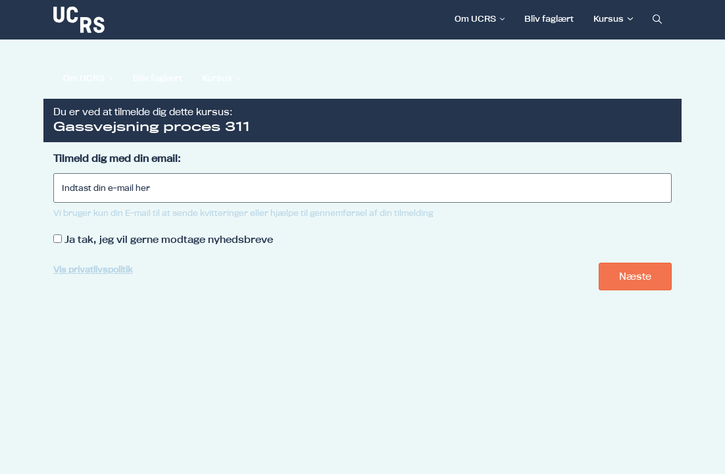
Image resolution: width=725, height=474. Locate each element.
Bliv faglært (549, 18)
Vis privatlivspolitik (92, 269)
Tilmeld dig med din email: (117, 158)
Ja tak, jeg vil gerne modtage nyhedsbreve (168, 239)
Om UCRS (475, 18)
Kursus (608, 18)
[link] (122, 20)
